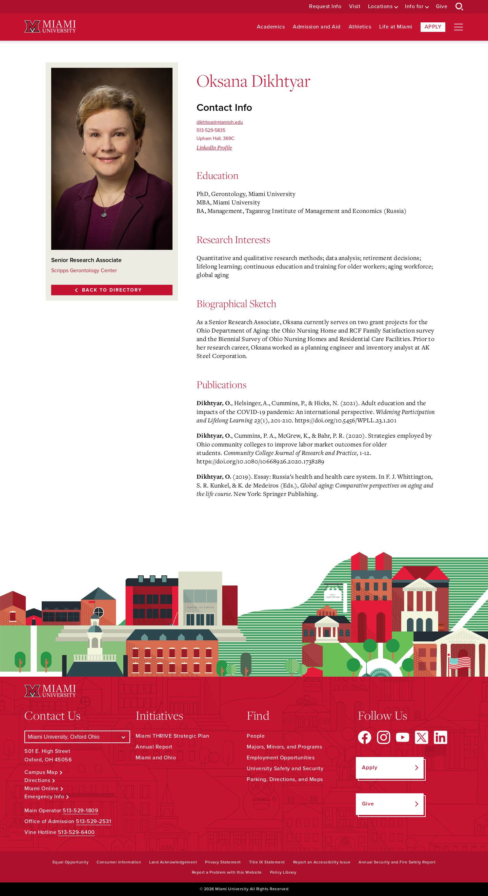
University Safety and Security (285, 768)
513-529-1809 (80, 810)
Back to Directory (112, 290)
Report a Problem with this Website (227, 872)
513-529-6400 (76, 832)
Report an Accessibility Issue (322, 862)
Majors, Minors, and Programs (284, 746)
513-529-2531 (93, 821)
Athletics (360, 27)
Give (441, 6)
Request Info (325, 6)
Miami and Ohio (156, 757)
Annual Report (154, 746)
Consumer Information (119, 862)
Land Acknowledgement (173, 862)
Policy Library (283, 872)
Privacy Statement (223, 862)
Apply (433, 26)
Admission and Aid (317, 27)
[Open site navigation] (458, 27)
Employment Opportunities (280, 757)
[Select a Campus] (77, 737)
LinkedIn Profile (214, 148)
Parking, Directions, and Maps (285, 779)
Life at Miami (395, 27)
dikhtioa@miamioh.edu (220, 122)
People (256, 736)
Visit (355, 6)
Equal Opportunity (71, 862)
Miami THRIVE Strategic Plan (172, 736)
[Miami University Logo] (50, 26)
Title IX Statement (267, 862)
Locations (380, 6)
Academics (271, 27)
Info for (414, 6)
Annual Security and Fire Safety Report (397, 862)
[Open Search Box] (459, 7)
